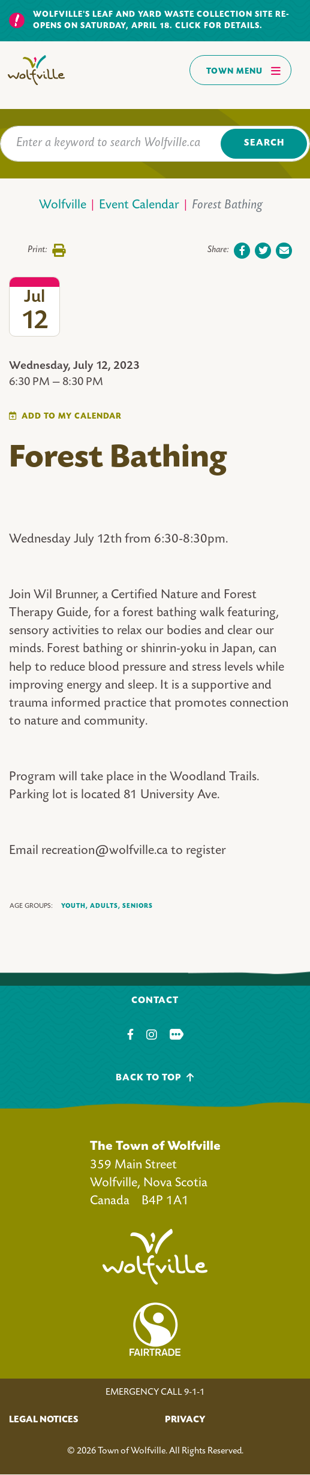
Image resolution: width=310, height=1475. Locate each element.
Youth (74, 906)
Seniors (137, 906)
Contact (155, 1001)
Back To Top (155, 1078)
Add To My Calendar (72, 416)
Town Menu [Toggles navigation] (243, 70)
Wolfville (62, 205)
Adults (105, 906)
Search (264, 143)
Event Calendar (139, 205)
